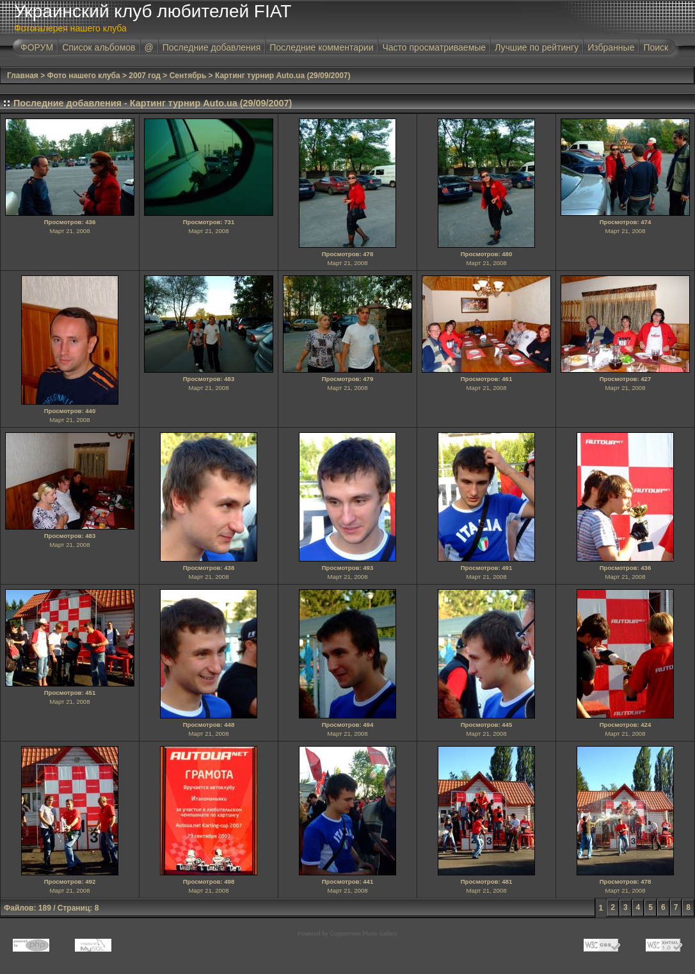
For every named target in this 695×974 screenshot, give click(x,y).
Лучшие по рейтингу (537, 47)
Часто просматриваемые (434, 47)
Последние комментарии (321, 47)
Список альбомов (98, 47)
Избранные (610, 47)
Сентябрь (188, 75)
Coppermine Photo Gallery (363, 933)
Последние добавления (212, 47)
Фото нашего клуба (83, 75)
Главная (22, 75)
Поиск (655, 47)
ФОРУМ (36, 47)
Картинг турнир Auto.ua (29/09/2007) (283, 75)
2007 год (145, 75)
